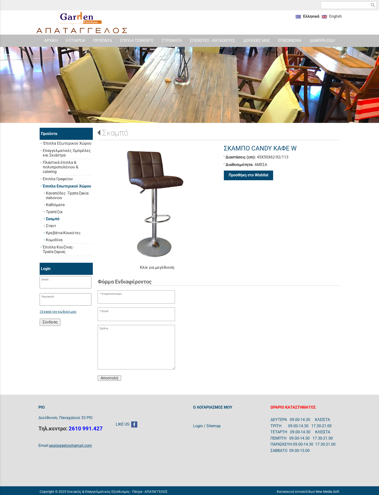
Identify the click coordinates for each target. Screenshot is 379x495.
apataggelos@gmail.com (70, 445)
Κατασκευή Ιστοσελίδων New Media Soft (308, 492)
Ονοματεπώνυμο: (112, 293)
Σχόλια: (104, 328)
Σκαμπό (115, 132)
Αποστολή (109, 378)
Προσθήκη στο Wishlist (248, 175)
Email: (45, 279)
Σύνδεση (50, 322)
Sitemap (213, 426)
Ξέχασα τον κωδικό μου (58, 312)
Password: (48, 296)
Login (198, 426)
